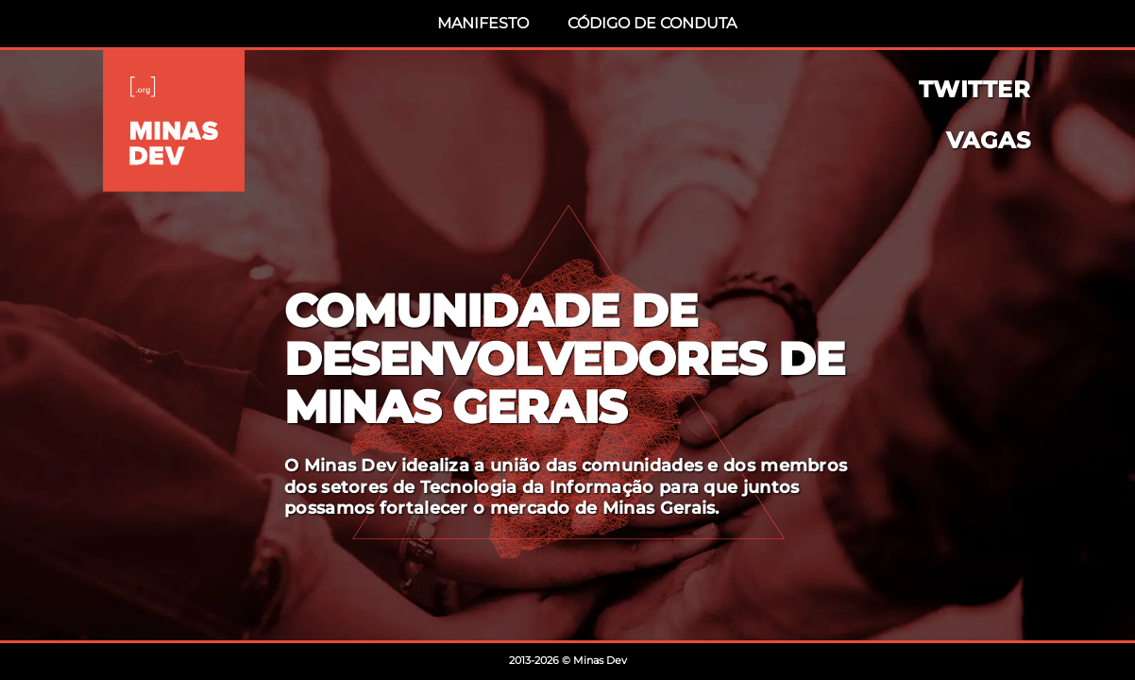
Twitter (975, 89)
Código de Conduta (652, 23)
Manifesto (483, 23)
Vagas (988, 140)
